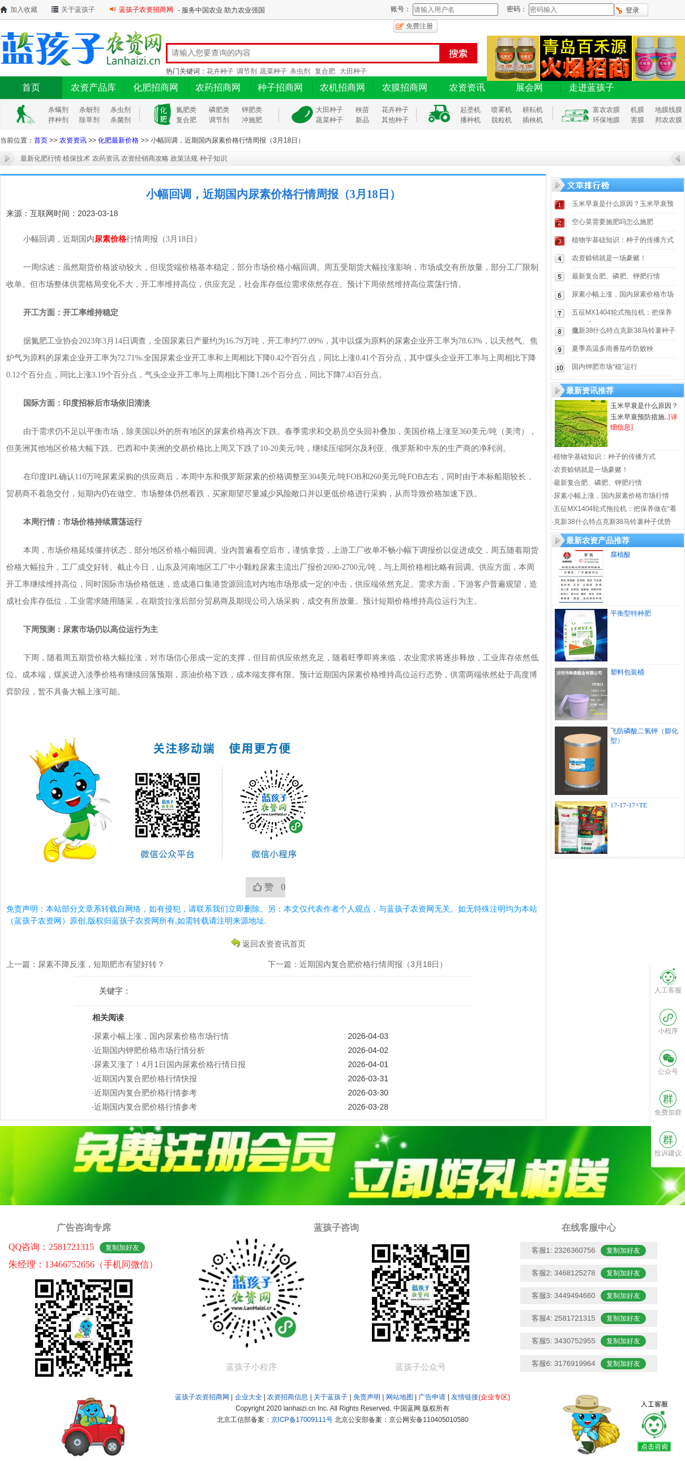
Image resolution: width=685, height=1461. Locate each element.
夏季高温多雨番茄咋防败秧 (612, 349)
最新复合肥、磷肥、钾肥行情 (616, 276)
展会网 (529, 87)
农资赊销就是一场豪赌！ (609, 258)
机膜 (637, 110)
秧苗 (362, 110)
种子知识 (213, 158)
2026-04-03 (368, 1036)
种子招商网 (280, 87)
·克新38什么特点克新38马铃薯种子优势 (611, 522)
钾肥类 (252, 110)
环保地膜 (606, 120)
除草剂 (89, 120)
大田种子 (353, 71)
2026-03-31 (368, 1078)
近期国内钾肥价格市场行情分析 (149, 1050)
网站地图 (399, 1397)
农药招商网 (218, 87)
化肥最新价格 (118, 140)
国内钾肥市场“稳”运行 (604, 367)
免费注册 (419, 26)
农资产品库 (93, 87)
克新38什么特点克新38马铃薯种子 (623, 330)
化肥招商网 (155, 87)
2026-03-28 (368, 1106)
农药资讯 (105, 158)
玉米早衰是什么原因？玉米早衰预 (623, 204)
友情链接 (480, 1397)
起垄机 (470, 110)
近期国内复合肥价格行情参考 (145, 1092)
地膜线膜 (668, 110)
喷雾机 (501, 110)
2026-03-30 (368, 1092)
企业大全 (248, 1397)
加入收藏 (23, 10)
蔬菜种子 (273, 71)
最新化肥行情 (40, 158)
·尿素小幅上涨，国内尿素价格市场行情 (610, 496)
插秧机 (533, 120)
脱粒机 (501, 120)
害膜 (637, 120)
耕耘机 (533, 110)
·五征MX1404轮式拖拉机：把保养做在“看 (614, 509)
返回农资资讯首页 (274, 943)
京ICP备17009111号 (302, 1420)
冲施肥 (252, 120)
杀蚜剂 (89, 110)
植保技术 (76, 158)
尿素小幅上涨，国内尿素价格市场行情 (161, 1036)
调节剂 (247, 71)
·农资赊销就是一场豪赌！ (590, 470)
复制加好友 (122, 1248)
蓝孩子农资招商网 (146, 10)
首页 (31, 87)
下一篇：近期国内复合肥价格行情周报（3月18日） (357, 964)
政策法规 (184, 158)
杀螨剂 (58, 110)
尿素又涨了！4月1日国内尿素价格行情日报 (170, 1064)
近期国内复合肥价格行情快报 (145, 1078)
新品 (362, 120)
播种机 (470, 120)
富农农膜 (606, 110)
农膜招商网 (404, 87)
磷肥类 (219, 110)
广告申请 (432, 1397)
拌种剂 (58, 120)
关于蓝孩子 (78, 10)
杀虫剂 (300, 71)
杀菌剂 (120, 120)
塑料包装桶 (627, 672)
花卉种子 (220, 71)
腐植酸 (620, 554)
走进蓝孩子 (591, 87)
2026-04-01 (368, 1064)
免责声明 (366, 1397)
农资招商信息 (287, 1397)
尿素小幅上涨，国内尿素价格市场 (623, 294)
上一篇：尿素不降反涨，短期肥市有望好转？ (85, 964)
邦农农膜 (668, 120)
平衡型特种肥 (630, 613)
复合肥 (325, 71)
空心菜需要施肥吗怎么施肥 (612, 222)
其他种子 (395, 120)
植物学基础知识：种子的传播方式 (623, 240)
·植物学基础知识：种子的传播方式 (604, 457)
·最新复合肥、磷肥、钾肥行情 (597, 483)
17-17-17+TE (628, 805)
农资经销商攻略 (145, 158)
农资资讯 (467, 87)
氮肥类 (186, 110)
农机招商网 (342, 87)
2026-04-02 (368, 1050)
